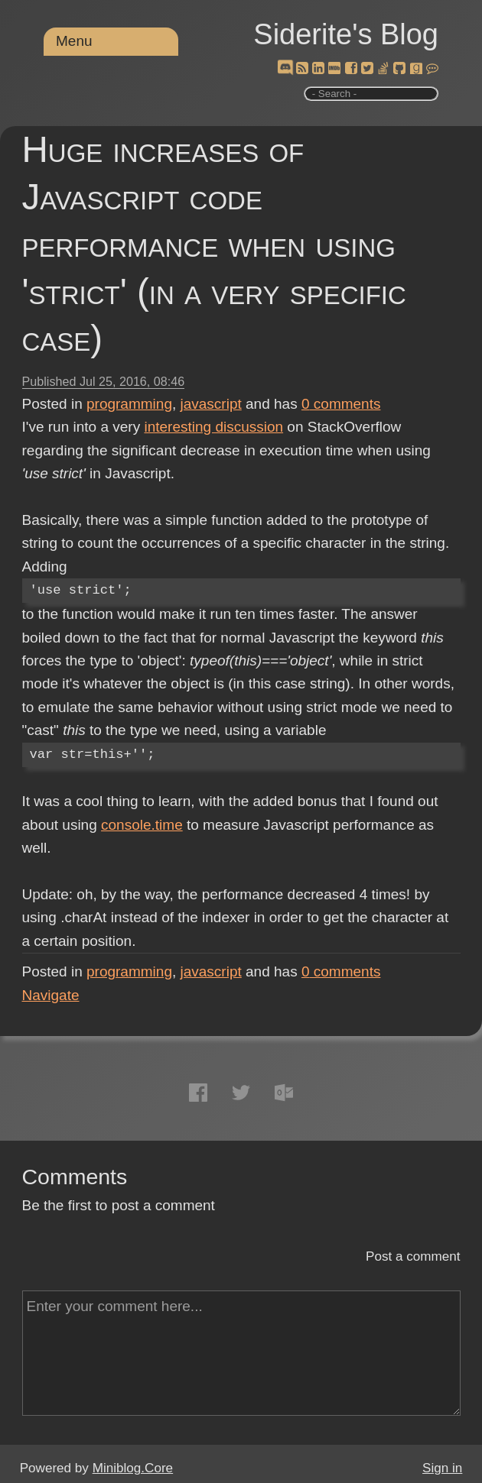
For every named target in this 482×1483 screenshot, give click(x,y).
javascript (211, 404)
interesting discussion (213, 427)
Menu (74, 41)
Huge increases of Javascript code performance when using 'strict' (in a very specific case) (214, 243)
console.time (142, 825)
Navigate (51, 995)
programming (129, 404)
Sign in (442, 1468)
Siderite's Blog (345, 34)
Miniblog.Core (133, 1468)
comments (341, 404)
